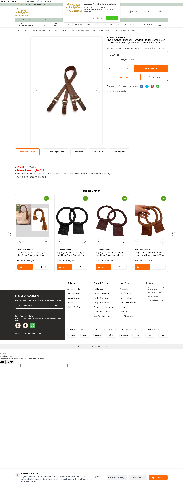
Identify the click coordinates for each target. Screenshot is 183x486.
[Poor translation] (9, 362)
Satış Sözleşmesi (101, 302)
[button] (35, 90)
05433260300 (153, 296)
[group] (66, 90)
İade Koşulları (119, 152)
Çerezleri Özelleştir (117, 477)
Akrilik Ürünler (73, 298)
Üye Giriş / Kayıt (127, 316)
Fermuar (148, 25)
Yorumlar (79, 152)
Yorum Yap (160, 48)
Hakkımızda (56, 20)
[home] (18, 20)
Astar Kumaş (161, 24)
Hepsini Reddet (138, 477)
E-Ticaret (83, 346)
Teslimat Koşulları (101, 293)
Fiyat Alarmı (125, 86)
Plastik (127, 25)
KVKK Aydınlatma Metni (102, 317)
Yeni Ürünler (28, 20)
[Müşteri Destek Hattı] (35, 4)
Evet (111, 18)
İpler (137, 25)
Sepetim (124, 312)
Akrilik (102, 25)
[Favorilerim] (135, 12)
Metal (67, 25)
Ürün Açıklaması (27, 152)
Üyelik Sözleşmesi (102, 298)
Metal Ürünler (73, 293)
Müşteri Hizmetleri (128, 302)
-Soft (77, 346)
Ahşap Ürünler (74, 289)
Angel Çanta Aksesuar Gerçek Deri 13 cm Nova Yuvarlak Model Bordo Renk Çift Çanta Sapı (111, 253)
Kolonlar (115, 25)
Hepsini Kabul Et (158, 477)
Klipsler (91, 25)
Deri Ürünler (56, 24)
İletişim (123, 307)
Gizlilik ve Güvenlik (102, 312)
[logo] (22, 12)
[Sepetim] (163, 12)
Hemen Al (123, 77)
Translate (44, 1)
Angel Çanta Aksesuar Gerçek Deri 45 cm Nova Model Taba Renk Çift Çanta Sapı (31, 253)
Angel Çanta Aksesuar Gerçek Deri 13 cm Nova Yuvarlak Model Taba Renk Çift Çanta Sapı (150, 253)
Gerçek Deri (42, 31)
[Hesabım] (149, 12)
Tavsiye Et (112, 86)
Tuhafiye (78, 25)
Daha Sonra (96, 18)
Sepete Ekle (151, 68)
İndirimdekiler (42, 20)
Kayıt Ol (57, 305)
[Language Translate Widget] (13, 1)
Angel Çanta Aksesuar (116, 37)
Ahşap (44, 25)
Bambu (70, 302)
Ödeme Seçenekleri (55, 152)
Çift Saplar (53, 31)
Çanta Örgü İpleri (75, 307)
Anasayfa (18, 31)
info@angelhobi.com (156, 300)
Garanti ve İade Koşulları (105, 307)
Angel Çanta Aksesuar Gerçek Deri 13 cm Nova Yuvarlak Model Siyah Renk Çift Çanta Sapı (72, 253)
